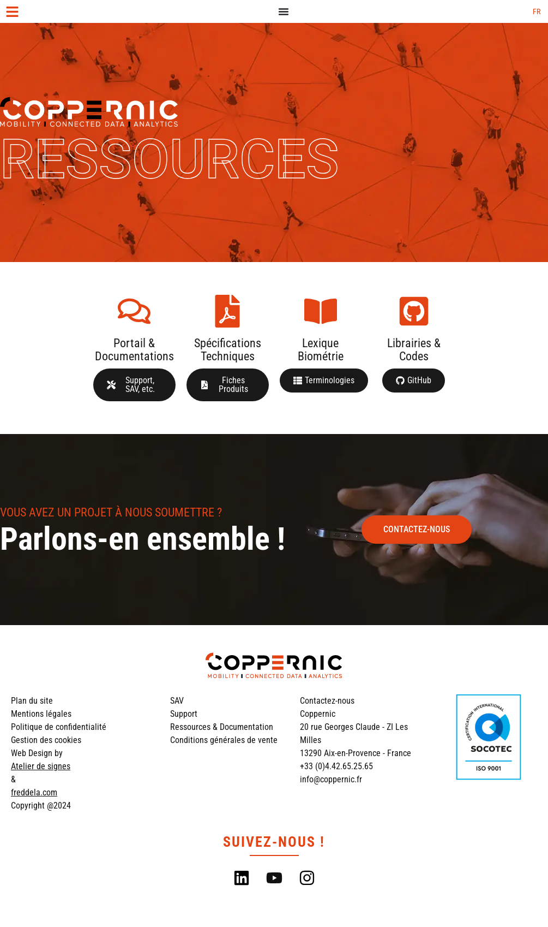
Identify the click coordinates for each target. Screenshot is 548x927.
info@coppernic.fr (331, 779)
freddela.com (34, 792)
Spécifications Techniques (227, 349)
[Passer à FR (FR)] (536, 11)
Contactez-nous (327, 701)
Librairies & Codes (414, 349)
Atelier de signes (40, 766)
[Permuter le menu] (283, 11)
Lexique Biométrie (321, 349)
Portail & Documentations (134, 349)
